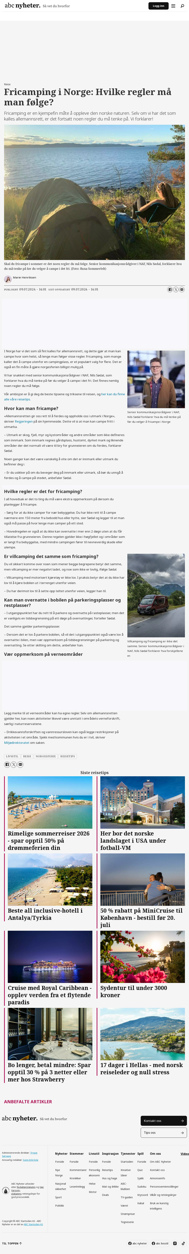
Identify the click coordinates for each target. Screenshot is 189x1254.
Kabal (140, 1203)
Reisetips (107, 1170)
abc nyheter (140, 1243)
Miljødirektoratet (16, 742)
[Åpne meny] (173, 6)
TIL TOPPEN (10, 1243)
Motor (93, 1192)
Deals (105, 1195)
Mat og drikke (110, 1186)
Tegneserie (127, 1222)
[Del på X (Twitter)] (176, 289)
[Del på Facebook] (170, 289)
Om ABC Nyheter (160, 1161)
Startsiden (127, 1161)
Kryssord (142, 1195)
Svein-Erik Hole (30, 1160)
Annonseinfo (157, 1178)
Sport (58, 1197)
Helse (92, 1183)
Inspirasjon (110, 1154)
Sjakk (140, 1178)
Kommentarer (78, 1170)
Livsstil (94, 1154)
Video (185, 1154)
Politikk (59, 1205)
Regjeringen (24, 421)
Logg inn (158, 6)
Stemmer (77, 1154)
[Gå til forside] (75, 5)
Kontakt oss (152, 1121)
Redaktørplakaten (26, 1187)
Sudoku (141, 1186)
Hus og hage (109, 1178)
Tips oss (149, 1132)
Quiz (140, 1170)
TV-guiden (127, 1197)
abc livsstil (162, 1243)
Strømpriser (128, 1214)
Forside (59, 1161)
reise (27, 756)
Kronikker (75, 1178)
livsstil (12, 756)
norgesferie (46, 756)
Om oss (155, 1154)
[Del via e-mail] (182, 289)
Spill (140, 1154)
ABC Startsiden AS (33, 1224)
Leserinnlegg (77, 1186)
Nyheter (61, 1154)
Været (124, 1205)
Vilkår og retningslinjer (163, 1195)
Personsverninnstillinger (164, 1186)
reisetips (67, 756)
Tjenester (128, 1154)
